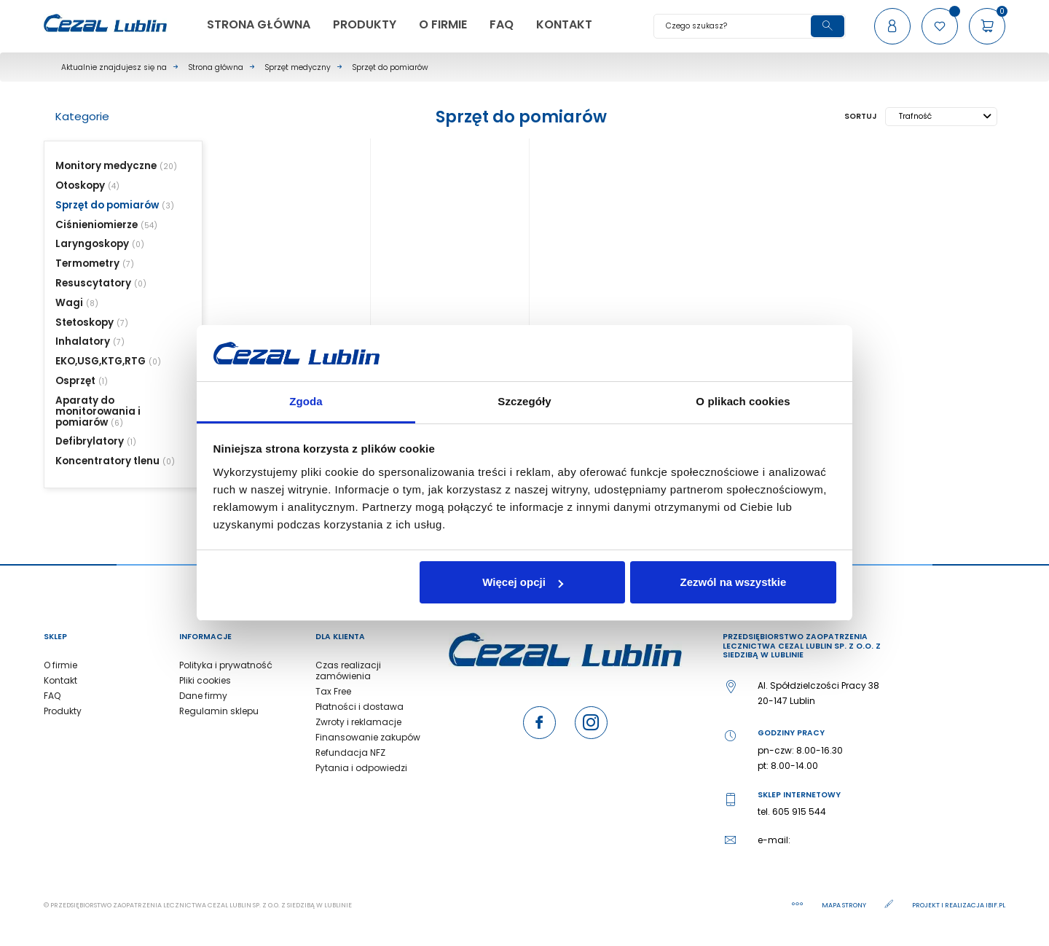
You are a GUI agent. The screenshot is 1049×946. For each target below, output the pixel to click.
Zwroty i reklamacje (358, 722)
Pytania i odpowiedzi (361, 768)
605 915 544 (799, 811)
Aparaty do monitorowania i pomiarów (98, 411)
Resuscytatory (93, 283)
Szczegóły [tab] (524, 401)
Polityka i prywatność (225, 665)
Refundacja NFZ (350, 752)
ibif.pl (995, 905)
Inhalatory (82, 341)
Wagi (69, 303)
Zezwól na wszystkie (733, 582)
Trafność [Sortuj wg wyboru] (945, 116)
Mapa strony (845, 905)
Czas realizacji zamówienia (348, 670)
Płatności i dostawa (359, 706)
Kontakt (60, 680)
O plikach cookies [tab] (743, 401)
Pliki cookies (205, 680)
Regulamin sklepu (219, 711)
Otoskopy (80, 185)
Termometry (87, 263)
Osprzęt (75, 381)
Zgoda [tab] (306, 401)
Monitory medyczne (106, 166)
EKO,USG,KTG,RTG (100, 361)
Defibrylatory (89, 441)
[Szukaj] (749, 26)
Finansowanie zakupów (367, 737)
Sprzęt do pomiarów (107, 205)
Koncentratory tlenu (107, 461)
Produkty (63, 711)
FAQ (52, 695)
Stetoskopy (84, 322)
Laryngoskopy (92, 244)
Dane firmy (203, 695)
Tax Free (333, 691)
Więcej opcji (522, 582)
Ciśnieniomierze (96, 225)
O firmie (60, 665)
